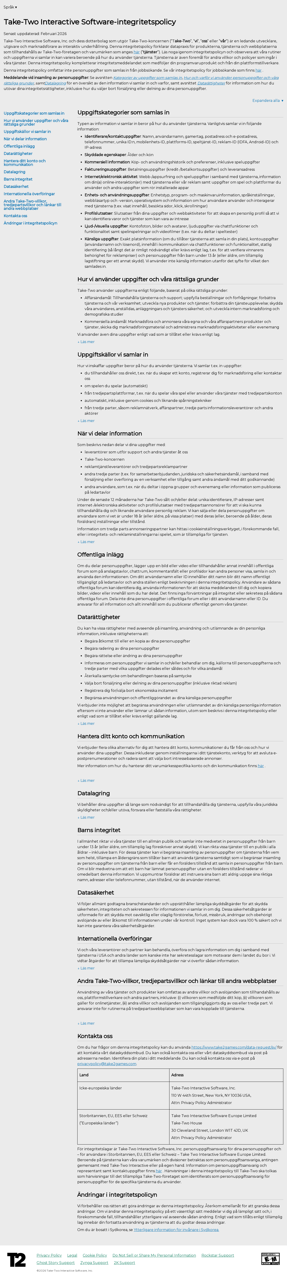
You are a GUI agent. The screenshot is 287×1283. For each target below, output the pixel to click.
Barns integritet (18, 179)
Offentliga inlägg (19, 146)
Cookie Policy (95, 1255)
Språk (10, 7)
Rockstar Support (217, 1255)
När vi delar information (25, 139)
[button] (180, 342)
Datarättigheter (18, 154)
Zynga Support (94, 1263)
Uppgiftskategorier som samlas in (34, 113)
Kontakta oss (15, 216)
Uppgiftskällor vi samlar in (27, 132)
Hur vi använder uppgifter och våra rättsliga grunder (36, 123)
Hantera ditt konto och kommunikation (25, 163)
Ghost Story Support (56, 1263)
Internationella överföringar (29, 194)
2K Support (124, 1263)
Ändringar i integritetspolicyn (30, 223)
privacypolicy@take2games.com (106, 1064)
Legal (72, 1255)
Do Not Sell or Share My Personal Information (154, 1255)
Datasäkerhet (16, 186)
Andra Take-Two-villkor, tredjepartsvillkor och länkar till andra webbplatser (32, 205)
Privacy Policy (49, 1255)
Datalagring (14, 172)
